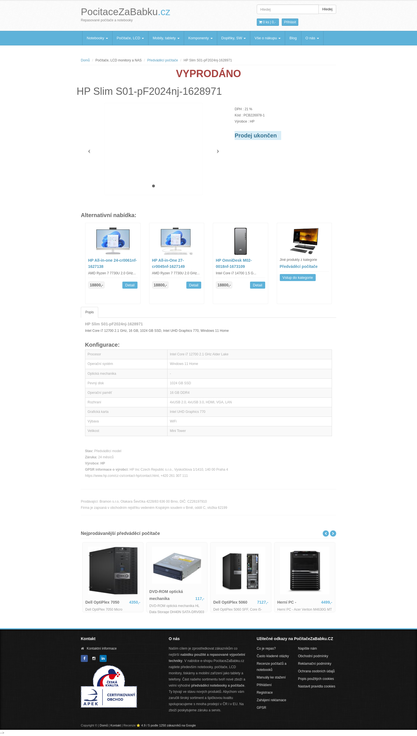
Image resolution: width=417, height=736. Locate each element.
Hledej (327, 9)
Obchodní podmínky (313, 656)
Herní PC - (286, 602)
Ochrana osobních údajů (316, 671)
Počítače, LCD (130, 38)
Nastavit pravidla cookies (316, 686)
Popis (89, 312)
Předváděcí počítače (162, 60)
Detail (129, 285)
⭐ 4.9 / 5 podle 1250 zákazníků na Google (166, 725)
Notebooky (97, 38)
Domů (85, 60)
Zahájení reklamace (271, 700)
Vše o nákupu (268, 38)
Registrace (265, 692)
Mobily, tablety (166, 38)
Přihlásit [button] (290, 22)
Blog (293, 38)
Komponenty (200, 38)
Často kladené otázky (273, 656)
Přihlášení (264, 685)
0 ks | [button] (267, 22)
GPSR (261, 708)
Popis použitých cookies (316, 679)
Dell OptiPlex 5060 (230, 602)
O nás (312, 38)
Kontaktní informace (102, 648)
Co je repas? (266, 648)
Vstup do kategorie (298, 277)
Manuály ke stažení (271, 677)
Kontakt (116, 725)
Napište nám (307, 648)
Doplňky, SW (233, 38)
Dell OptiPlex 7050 (102, 602)
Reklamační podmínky (314, 664)
